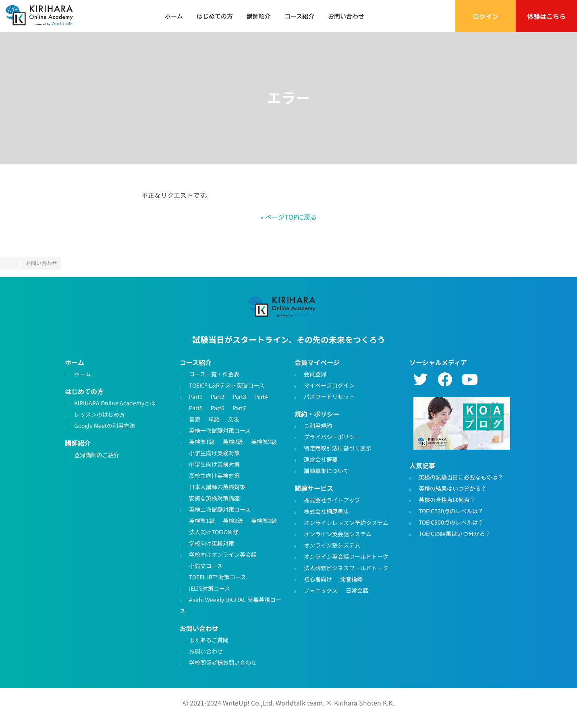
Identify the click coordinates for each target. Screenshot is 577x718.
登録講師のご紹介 (96, 454)
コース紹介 (299, 16)
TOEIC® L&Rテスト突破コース (226, 385)
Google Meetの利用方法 (104, 425)
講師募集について (326, 471)
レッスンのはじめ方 (99, 414)
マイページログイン (329, 385)
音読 (194, 419)
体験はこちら (546, 16)
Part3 (239, 396)
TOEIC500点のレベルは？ (451, 522)
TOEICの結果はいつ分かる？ (455, 533)
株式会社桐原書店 (326, 511)
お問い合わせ (346, 16)
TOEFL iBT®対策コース (217, 577)
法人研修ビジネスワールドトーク (346, 567)
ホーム (174, 16)
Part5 (196, 407)
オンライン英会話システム (338, 533)
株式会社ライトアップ (332, 500)
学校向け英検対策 (211, 543)
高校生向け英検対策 (214, 475)
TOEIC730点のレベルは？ (451, 510)
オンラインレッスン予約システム (346, 522)
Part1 (196, 396)
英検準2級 (264, 441)
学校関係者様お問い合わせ (223, 662)
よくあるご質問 (208, 640)
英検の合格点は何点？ (447, 499)
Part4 (261, 396)
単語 (214, 419)
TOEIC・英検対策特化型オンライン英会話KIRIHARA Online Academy (283, 307)
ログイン (485, 16)
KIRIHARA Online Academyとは (115, 403)
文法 (233, 419)
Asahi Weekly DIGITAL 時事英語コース (230, 604)
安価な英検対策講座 (214, 498)
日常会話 (357, 590)
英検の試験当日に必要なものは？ (461, 477)
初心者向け (318, 579)
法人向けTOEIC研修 (214, 531)
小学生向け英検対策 (214, 452)
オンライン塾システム (332, 545)
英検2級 (233, 441)
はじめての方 (215, 16)
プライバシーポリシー (332, 437)
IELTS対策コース (209, 588)
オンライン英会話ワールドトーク (346, 556)
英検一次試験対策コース (220, 430)
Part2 (217, 396)
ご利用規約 (318, 425)
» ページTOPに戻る (288, 217)
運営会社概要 (321, 459)
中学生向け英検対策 (214, 464)
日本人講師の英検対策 (217, 486)
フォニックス (321, 590)
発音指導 (351, 579)
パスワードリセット (329, 396)
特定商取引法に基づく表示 (338, 448)
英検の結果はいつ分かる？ (452, 488)
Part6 (217, 407)
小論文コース (205, 565)
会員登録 (315, 373)
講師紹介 (259, 16)
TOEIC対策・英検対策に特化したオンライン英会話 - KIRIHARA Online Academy (40, 16)
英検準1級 (202, 441)
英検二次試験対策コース (220, 509)
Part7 (239, 407)
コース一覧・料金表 (214, 373)
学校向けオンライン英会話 (223, 554)
